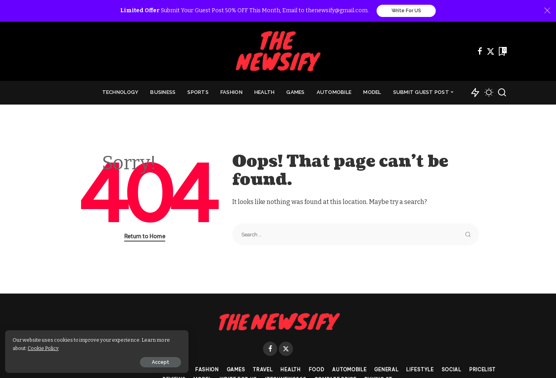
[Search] (502, 93)
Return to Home (144, 236)
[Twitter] (490, 52)
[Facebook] (480, 52)
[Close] (547, 11)
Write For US (406, 11)
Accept (95, 361)
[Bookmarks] (502, 52)
